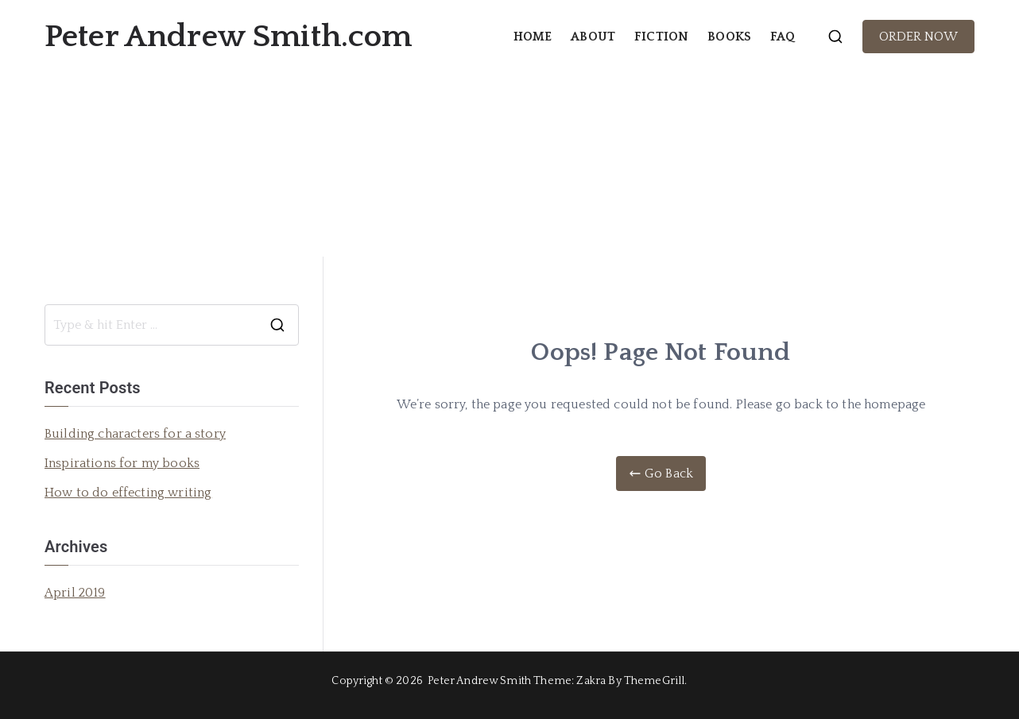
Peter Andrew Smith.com (229, 36)
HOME (532, 36)
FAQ (782, 36)
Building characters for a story (135, 434)
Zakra (591, 681)
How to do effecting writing (128, 492)
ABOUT (593, 36)
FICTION (661, 36)
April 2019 (75, 593)
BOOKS (729, 36)
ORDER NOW (918, 36)
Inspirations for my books (122, 463)
